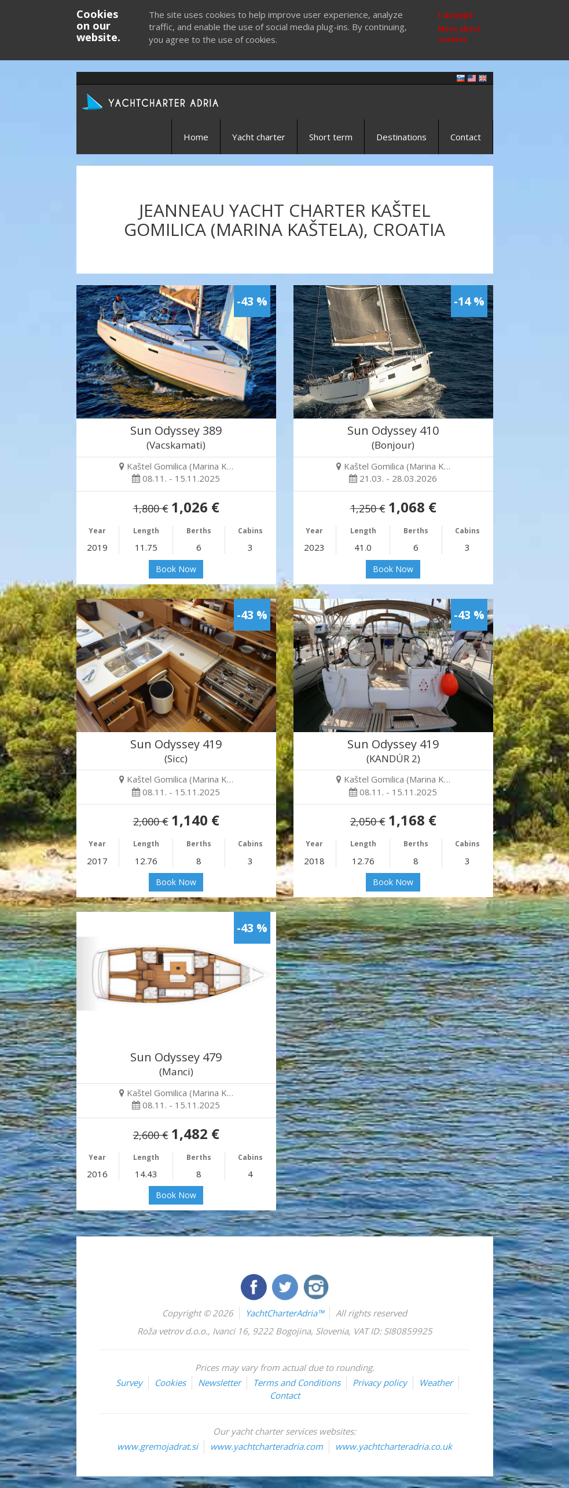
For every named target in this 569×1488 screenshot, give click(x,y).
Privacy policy (380, 1382)
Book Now (176, 568)
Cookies (170, 1382)
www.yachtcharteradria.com (266, 1446)
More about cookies (459, 33)
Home (195, 137)
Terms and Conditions (296, 1382)
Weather (436, 1382)
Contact (465, 137)
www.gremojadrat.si (157, 1446)
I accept (455, 14)
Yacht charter (258, 137)
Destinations (401, 137)
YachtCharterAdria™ (284, 1313)
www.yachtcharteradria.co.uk (393, 1446)
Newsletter (219, 1382)
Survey (129, 1382)
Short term (331, 137)
